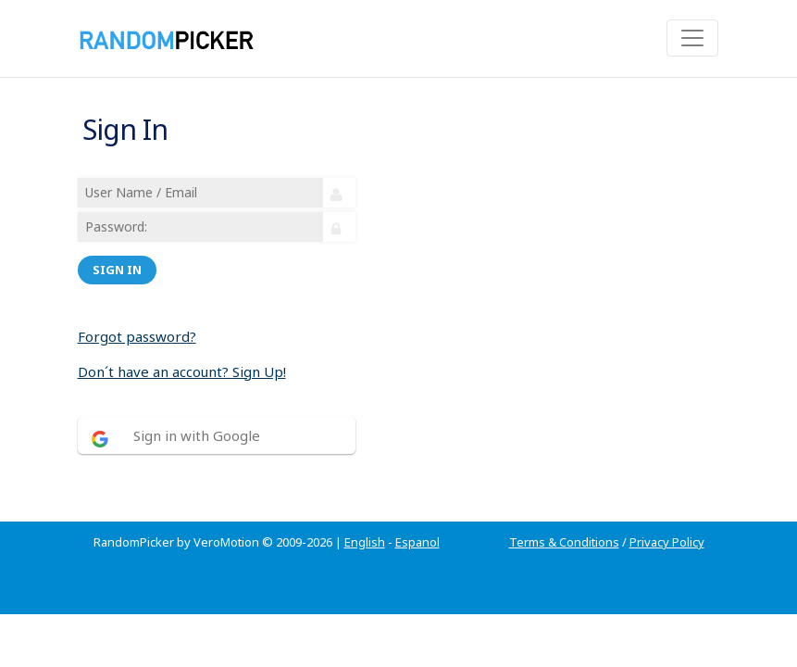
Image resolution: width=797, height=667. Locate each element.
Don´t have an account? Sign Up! (182, 371)
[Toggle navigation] (692, 38)
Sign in (117, 269)
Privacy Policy (666, 542)
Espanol (417, 542)
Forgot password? (137, 336)
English (364, 542)
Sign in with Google (196, 435)
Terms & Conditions (564, 542)
